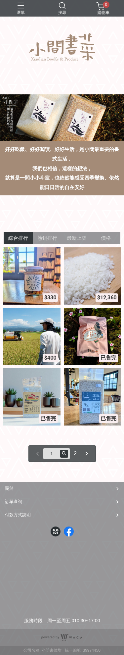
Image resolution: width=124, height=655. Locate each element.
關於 (9, 488)
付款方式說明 (18, 514)
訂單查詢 (13, 501)
